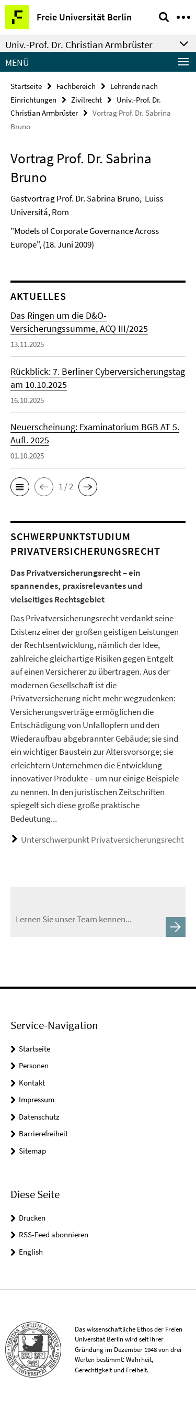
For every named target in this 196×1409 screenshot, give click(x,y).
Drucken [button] (32, 1218)
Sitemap (32, 1151)
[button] (19, 486)
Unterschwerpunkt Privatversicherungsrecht (102, 839)
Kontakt (32, 1083)
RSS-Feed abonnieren (53, 1234)
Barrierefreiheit (43, 1133)
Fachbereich (76, 86)
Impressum (36, 1099)
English (31, 1252)
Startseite (26, 86)
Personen (34, 1065)
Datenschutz (39, 1117)
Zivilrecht (86, 100)
